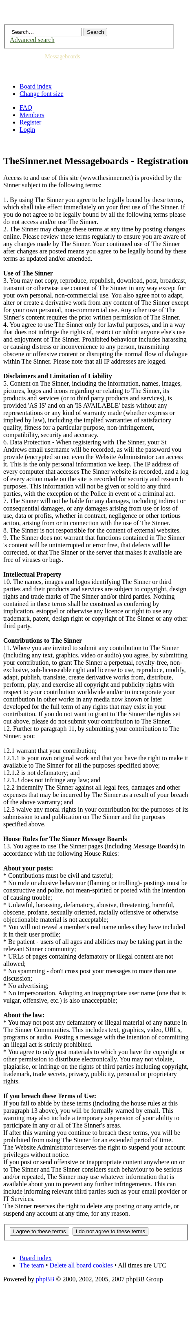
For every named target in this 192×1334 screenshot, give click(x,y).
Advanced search (32, 39)
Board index (36, 86)
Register (30, 122)
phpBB (45, 1279)
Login (27, 129)
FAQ (26, 107)
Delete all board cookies (81, 1265)
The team (32, 1265)
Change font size (42, 93)
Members (32, 114)
